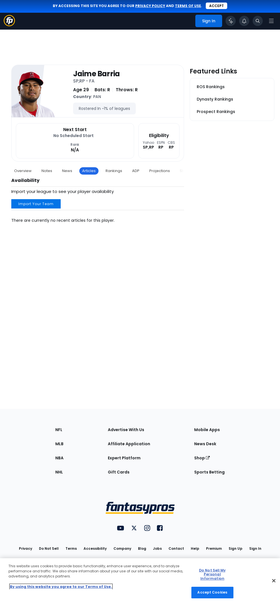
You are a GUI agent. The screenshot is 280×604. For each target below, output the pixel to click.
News (67, 170)
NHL (59, 472)
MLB (59, 444)
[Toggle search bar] (258, 21)
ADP (135, 170)
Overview (23, 170)
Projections (159, 170)
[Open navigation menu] (271, 21)
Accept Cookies (212, 592)
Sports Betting (209, 472)
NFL (58, 430)
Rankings (114, 170)
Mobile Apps (207, 430)
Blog (142, 548)
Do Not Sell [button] (49, 548)
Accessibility (95, 548)
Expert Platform (124, 458)
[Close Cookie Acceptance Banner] (274, 580)
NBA (59, 458)
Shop (202, 458)
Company (122, 548)
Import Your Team (36, 203)
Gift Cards (119, 472)
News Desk (205, 444)
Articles (89, 170)
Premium (214, 548)
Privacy (25, 548)
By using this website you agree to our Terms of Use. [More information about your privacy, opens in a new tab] (61, 586)
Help (195, 548)
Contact (176, 548)
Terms (71, 548)
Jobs (157, 548)
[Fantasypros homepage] (9, 25)
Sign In (255, 548)
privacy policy (150, 5)
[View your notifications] (244, 21)
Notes (46, 170)
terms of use (188, 5)
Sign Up (235, 548)
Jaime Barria (96, 73)
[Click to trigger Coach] (231, 21)
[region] (140, 581)
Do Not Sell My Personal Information (212, 574)
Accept (216, 5)
